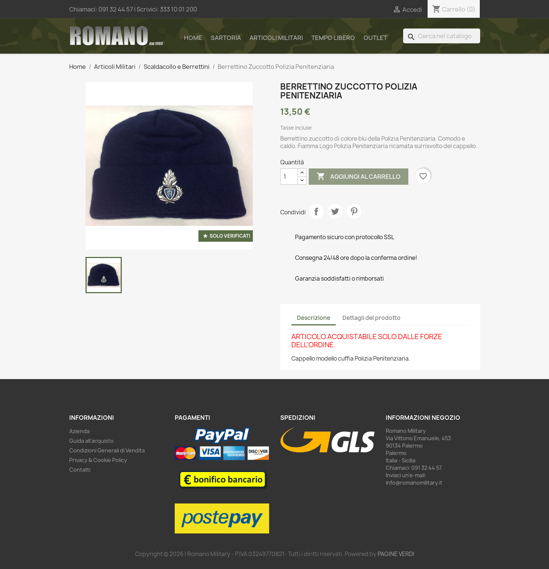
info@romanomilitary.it (414, 482)
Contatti (79, 469)
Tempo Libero (333, 38)
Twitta (335, 211)
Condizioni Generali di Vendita (107, 450)
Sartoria (226, 38)
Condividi (316, 211)
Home (193, 38)
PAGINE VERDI (396, 554)
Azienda (79, 431)
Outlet (375, 38)
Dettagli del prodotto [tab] (371, 318)
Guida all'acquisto (91, 440)
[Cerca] (441, 36)
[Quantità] (289, 176)
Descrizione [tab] (313, 318)
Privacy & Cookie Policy (98, 459)
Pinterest (354, 211)
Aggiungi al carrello (359, 176)
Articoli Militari (276, 38)
